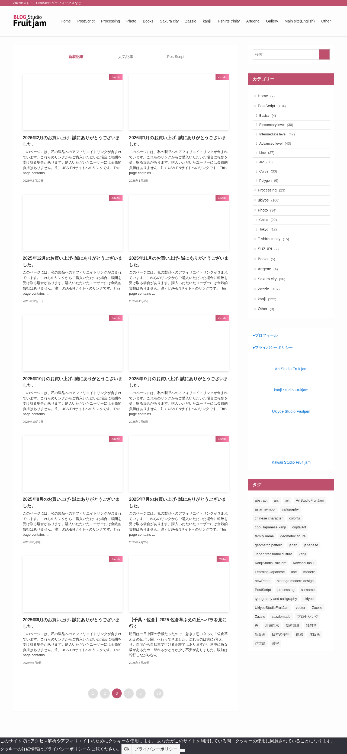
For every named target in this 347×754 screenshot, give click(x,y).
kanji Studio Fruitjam (291, 417)
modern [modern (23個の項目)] (309, 599)
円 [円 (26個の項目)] (256, 653)
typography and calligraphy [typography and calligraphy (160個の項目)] (276, 626)
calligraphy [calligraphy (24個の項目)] (290, 537)
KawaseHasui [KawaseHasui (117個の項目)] (303, 591)
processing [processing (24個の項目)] (285, 617)
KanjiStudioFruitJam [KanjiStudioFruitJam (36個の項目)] (270, 591)
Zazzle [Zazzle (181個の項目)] (260, 644)
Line (268, 160)
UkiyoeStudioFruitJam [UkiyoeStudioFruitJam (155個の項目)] (272, 635)
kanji (268, 325)
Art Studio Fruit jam (291, 396)
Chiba (270, 236)
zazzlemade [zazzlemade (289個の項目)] (281, 644)
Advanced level (277, 150)
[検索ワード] (291, 54)
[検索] (330, 3)
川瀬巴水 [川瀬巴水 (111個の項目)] (272, 653)
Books (268, 279)
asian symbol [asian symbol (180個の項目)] (265, 537)
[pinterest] (316, 3)
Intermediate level (279, 139)
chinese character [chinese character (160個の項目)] (269, 546)
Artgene (269, 291)
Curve (270, 181)
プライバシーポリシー (156, 749)
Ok (126, 749)
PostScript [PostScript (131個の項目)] (263, 617)
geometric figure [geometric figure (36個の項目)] (293, 564)
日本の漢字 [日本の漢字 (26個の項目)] (281, 662)
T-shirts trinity (275, 257)
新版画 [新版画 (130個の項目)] (260, 662)
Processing (273, 202)
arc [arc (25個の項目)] (276, 528)
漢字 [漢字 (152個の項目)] (275, 671)
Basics (269, 118)
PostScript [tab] (175, 56)
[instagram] (309, 3)
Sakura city (273, 302)
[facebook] (295, 3)
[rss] (323, 3)
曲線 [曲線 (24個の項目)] (299, 662)
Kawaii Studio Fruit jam (291, 490)
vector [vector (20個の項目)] (300, 635)
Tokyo (270, 246)
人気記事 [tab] (125, 56)
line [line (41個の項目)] (294, 599)
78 (159, 693)
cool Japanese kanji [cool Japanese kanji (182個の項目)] (270, 555)
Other (267, 336)
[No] (182, 750)
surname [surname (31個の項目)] (308, 617)
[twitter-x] (302, 3)
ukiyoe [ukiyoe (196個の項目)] (308, 626)
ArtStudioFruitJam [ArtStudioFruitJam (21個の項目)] (310, 528)
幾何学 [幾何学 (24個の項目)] (311, 653)
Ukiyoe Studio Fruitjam (291, 439)
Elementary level (278, 129)
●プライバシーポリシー (273, 375)
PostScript (273, 108)
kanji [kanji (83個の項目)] (302, 582)
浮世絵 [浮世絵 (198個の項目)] (260, 671)
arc (268, 171)
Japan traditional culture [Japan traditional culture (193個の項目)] (273, 582)
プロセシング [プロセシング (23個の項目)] (307, 644)
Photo (268, 225)
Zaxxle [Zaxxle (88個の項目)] (317, 635)
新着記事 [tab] (75, 56)
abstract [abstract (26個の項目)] (261, 528)
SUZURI (269, 268)
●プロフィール (265, 363)
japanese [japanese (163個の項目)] (311, 573)
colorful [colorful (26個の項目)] (295, 546)
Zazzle (270, 313)
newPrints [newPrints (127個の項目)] (262, 608)
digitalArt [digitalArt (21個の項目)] (299, 555)
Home (267, 96)
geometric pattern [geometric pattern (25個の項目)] (268, 573)
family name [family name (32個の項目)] (264, 564)
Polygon (270, 192)
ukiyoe (270, 214)
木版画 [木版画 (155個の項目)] (315, 662)
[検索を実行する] (324, 54)
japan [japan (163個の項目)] (293, 573)
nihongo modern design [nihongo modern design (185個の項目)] (295, 608)
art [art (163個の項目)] (287, 528)
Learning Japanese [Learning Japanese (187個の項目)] (270, 599)
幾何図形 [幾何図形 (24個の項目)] (292, 653)
